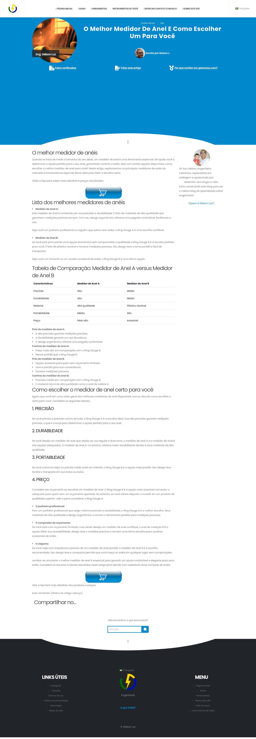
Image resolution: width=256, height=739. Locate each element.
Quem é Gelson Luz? (201, 203)
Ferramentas (99, 8)
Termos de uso (56, 695)
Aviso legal (56, 705)
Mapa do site (56, 710)
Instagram (56, 685)
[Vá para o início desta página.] (128, 641)
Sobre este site (191, 8)
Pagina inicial (148, 23)
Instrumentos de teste (125, 8)
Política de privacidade (55, 700)
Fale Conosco (203, 705)
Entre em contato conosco (160, 8)
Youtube (55, 690)
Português (242, 8)
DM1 (162, 23)
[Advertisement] (128, 97)
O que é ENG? (128, 708)
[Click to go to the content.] (128, 142)
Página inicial (64, 8)
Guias (81, 8)
